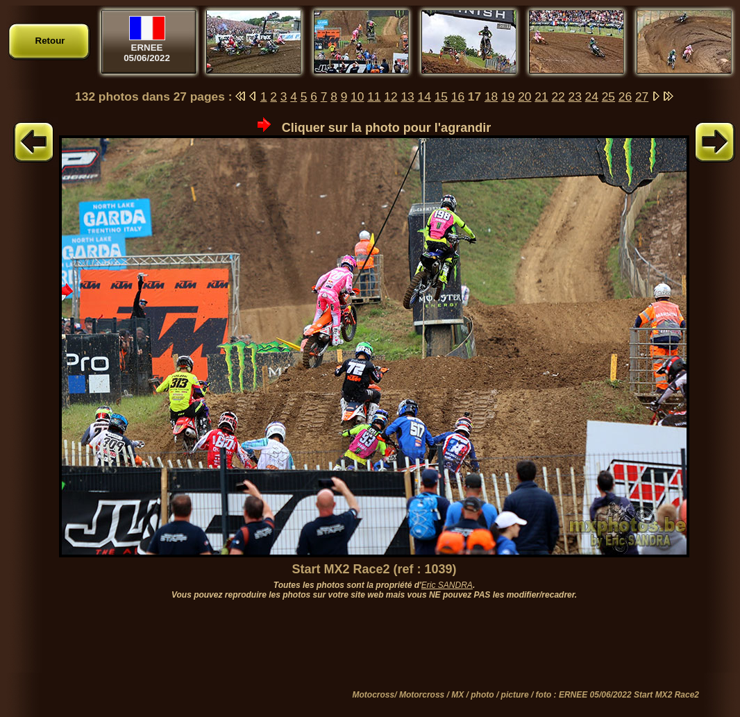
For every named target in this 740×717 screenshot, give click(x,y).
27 (641, 96)
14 (424, 96)
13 (407, 96)
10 (357, 96)
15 (441, 96)
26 (625, 96)
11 (373, 96)
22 (557, 96)
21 (541, 96)
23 (575, 96)
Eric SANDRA (447, 585)
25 (608, 96)
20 (524, 96)
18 (491, 96)
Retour (50, 40)
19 (507, 96)
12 (390, 96)
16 (457, 96)
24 (591, 96)
